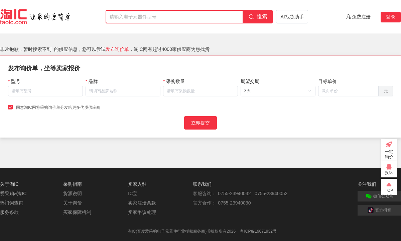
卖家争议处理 (142, 212)
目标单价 (327, 81)
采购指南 (72, 184)
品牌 (93, 81)
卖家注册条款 (142, 203)
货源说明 (72, 193)
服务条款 (9, 212)
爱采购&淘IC (13, 193)
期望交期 (250, 81)
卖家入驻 (137, 184)
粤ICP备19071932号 (258, 231)
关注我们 (367, 184)
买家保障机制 (77, 212)
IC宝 (132, 193)
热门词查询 (11, 203)
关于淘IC (9, 184)
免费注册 (361, 16)
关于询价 (72, 203)
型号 (15, 81)
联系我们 (202, 184)
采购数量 (175, 81)
